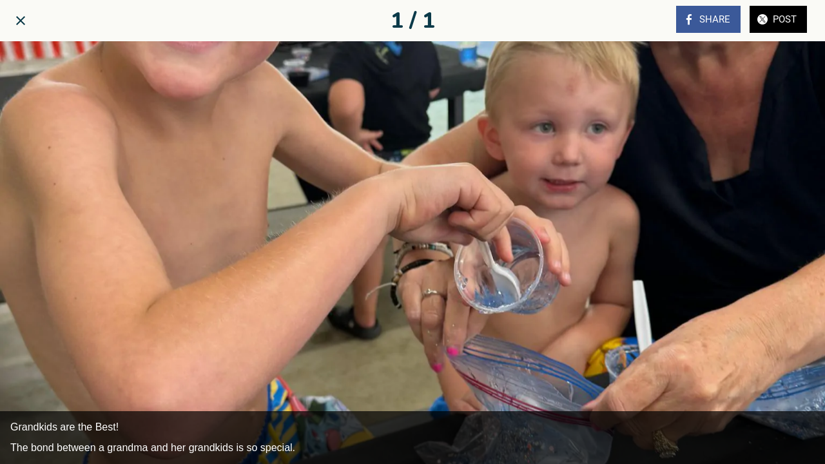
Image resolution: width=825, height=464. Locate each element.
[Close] (20, 20)
